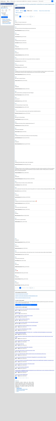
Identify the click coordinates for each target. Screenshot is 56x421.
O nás (18, 415)
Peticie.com (3, 1)
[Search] (44, 1)
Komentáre (30, 10)
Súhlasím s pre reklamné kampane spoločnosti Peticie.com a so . (6, 47)
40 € (3, 37)
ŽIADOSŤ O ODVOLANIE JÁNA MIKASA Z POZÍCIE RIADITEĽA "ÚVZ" (26, 320)
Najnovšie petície (19, 1)
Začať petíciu (13, 1)
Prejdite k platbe (4, 43)
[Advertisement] (35, 25)
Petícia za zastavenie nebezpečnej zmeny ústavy (23, 322)
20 (32, 16)
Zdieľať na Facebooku (19, 8)
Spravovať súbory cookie (21, 414)
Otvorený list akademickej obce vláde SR (21, 318)
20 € (9, 36)
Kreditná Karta (5, 41)
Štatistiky (36, 10)
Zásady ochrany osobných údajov (44, 10)
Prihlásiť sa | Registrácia (27, 1)
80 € (6, 37)
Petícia (17, 10)
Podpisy (23, 10)
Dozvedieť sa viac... (4, 34)
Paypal (4, 40)
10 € (6, 36)
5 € (2, 36)
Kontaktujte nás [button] (34, 1)
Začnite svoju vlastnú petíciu (26, 329)
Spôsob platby (3, 39)
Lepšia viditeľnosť (19, 12)
